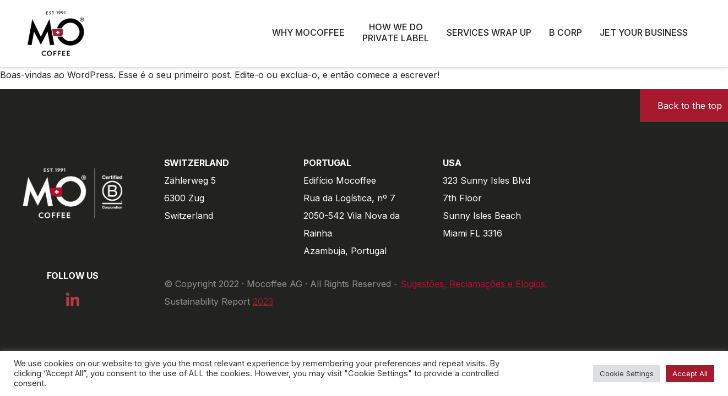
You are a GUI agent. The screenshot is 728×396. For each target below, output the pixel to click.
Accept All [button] (690, 373)
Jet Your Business (644, 32)
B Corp (565, 32)
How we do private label (395, 32)
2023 (263, 301)
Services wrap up (489, 32)
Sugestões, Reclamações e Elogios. (473, 283)
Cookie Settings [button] (627, 373)
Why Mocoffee (308, 32)
